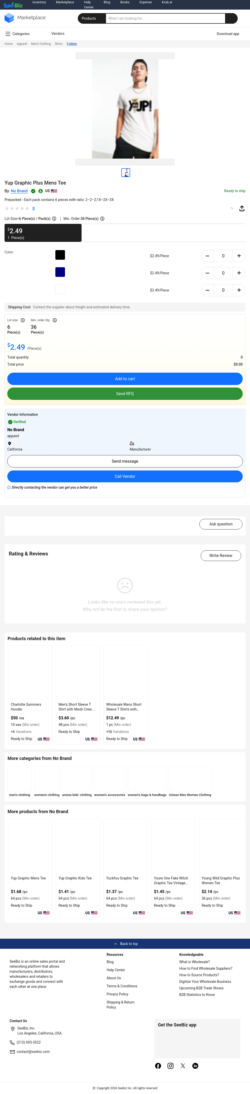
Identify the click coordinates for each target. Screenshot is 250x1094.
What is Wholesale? (194, 962)
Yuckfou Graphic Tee (122, 878)
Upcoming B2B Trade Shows (201, 988)
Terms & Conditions (122, 986)
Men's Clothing (41, 44)
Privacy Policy (117, 994)
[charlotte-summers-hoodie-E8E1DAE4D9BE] (30, 672)
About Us (114, 978)
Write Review (220, 555)
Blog (110, 962)
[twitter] (183, 1066)
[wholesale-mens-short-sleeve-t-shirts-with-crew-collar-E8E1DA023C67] (125, 672)
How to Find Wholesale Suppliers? (205, 968)
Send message (125, 461)
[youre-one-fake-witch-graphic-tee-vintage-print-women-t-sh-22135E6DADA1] (173, 846)
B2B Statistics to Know (197, 995)
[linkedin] (195, 1066)
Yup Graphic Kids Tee (75, 878)
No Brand (19, 191)
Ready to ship (234, 191)
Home (9, 44)
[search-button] (231, 18)
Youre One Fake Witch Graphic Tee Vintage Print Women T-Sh (171, 883)
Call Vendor (125, 476)
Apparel (22, 44)
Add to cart (125, 378)
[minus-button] (207, 256)
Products (92, 18)
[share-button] (241, 208)
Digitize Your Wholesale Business (205, 982)
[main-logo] (25, 21)
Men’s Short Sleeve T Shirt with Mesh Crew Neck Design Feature (75, 709)
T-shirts (72, 44)
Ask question (221, 524)
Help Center (116, 970)
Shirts (58, 44)
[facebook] (158, 1066)
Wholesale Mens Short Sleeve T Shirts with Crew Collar (123, 709)
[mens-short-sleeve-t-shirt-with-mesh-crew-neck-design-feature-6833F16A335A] (77, 672)
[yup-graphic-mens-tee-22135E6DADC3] (30, 846)
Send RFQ (125, 393)
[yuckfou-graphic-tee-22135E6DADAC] (125, 846)
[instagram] (170, 1066)
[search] (172, 18)
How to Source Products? (199, 975)
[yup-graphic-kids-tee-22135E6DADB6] (77, 846)
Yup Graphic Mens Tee (28, 878)
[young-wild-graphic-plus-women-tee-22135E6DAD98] (221, 846)
